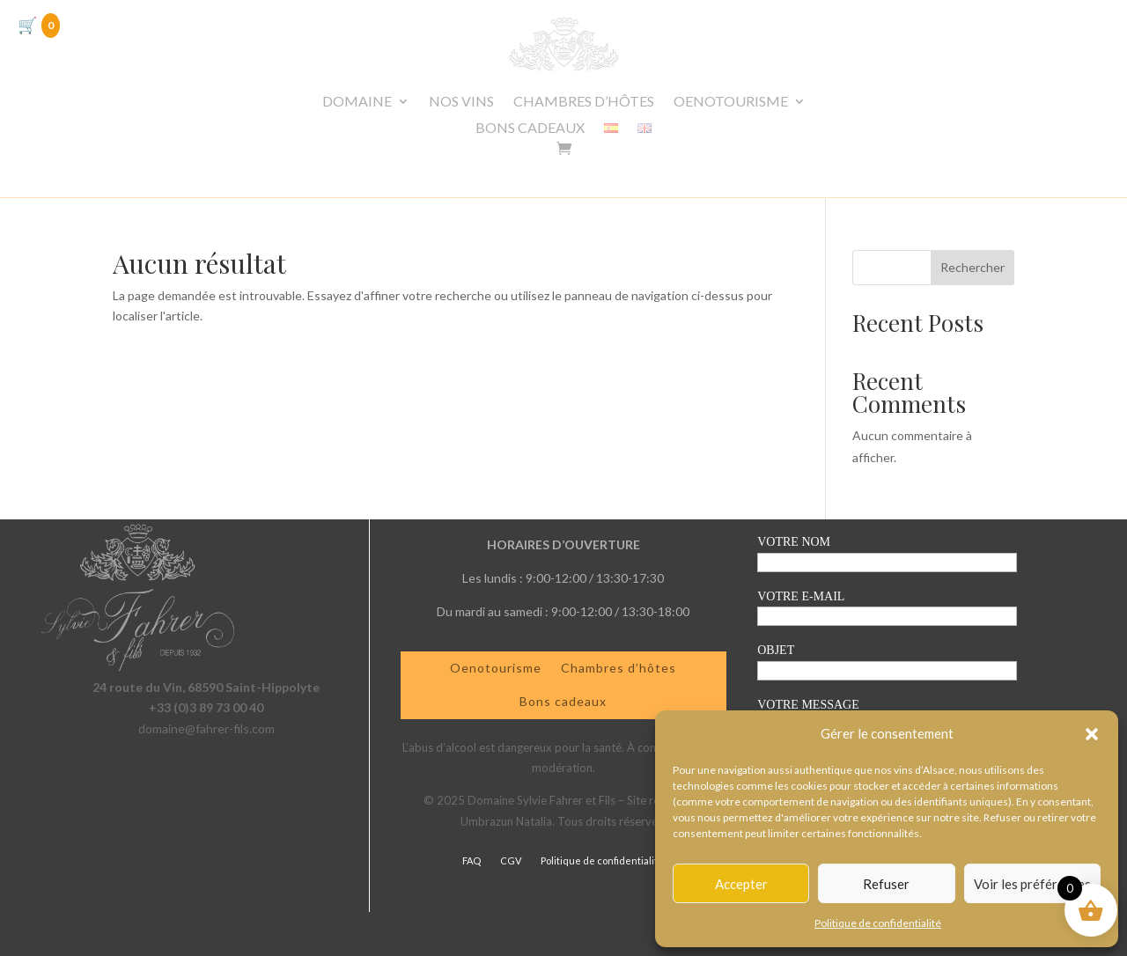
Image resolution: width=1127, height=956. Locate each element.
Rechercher (972, 267)
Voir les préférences (1032, 884)
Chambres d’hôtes (618, 667)
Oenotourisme (495, 667)
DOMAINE (357, 102)
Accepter (741, 884)
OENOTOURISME (731, 102)
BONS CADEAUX (530, 128)
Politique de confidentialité (877, 923)
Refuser (886, 884)
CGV (510, 860)
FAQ (471, 860)
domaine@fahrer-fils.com (206, 728)
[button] (1092, 734)
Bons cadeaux (563, 701)
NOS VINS (461, 102)
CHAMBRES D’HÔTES (583, 102)
